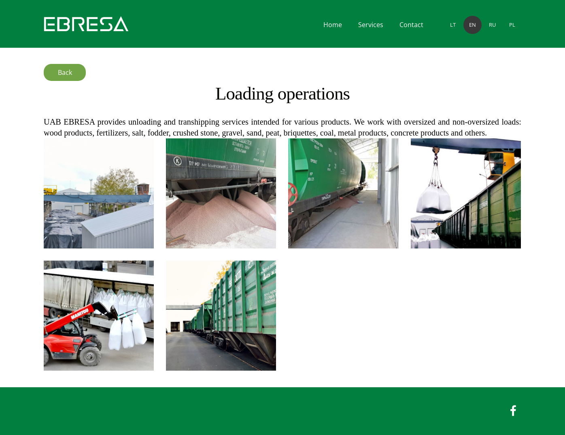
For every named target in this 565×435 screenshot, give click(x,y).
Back (65, 72)
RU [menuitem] (492, 24)
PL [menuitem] (512, 24)
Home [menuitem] (332, 24)
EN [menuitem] (472, 24)
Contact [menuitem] (411, 24)
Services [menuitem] (370, 24)
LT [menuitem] (453, 24)
